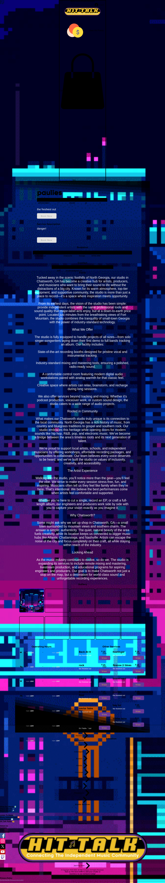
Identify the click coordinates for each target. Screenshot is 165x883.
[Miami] (82, 799)
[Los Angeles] (82, 779)
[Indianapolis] (82, 751)
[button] (82, 81)
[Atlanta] (82, 765)
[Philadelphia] (82, 792)
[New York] (82, 728)
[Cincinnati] (82, 772)
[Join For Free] (82, 865)
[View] (104, 658)
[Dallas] (82, 786)
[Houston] (82, 735)
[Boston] (82, 758)
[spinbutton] (37, 653)
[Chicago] (82, 744)
